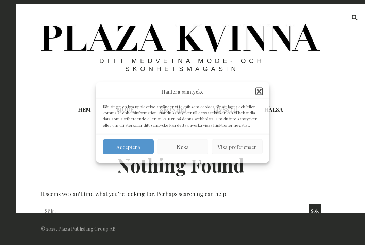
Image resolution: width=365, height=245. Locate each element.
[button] (259, 91)
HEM (84, 109)
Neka (183, 146)
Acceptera (128, 146)
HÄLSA (273, 109)
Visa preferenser (237, 146)
